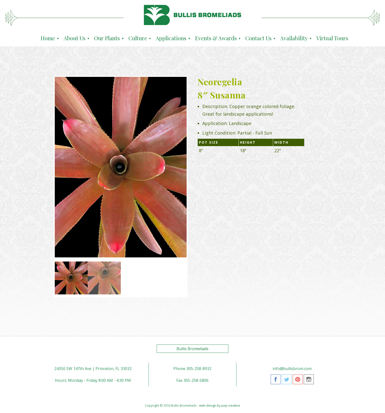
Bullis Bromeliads (192, 348)
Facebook (276, 381)
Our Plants (107, 38)
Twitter (287, 381)
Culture (137, 38)
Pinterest (298, 381)
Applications (171, 38)
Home (48, 38)
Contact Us (258, 38)
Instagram (309, 381)
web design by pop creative (219, 405)
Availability (294, 38)
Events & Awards (216, 38)
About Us (74, 38)
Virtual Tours (332, 38)
